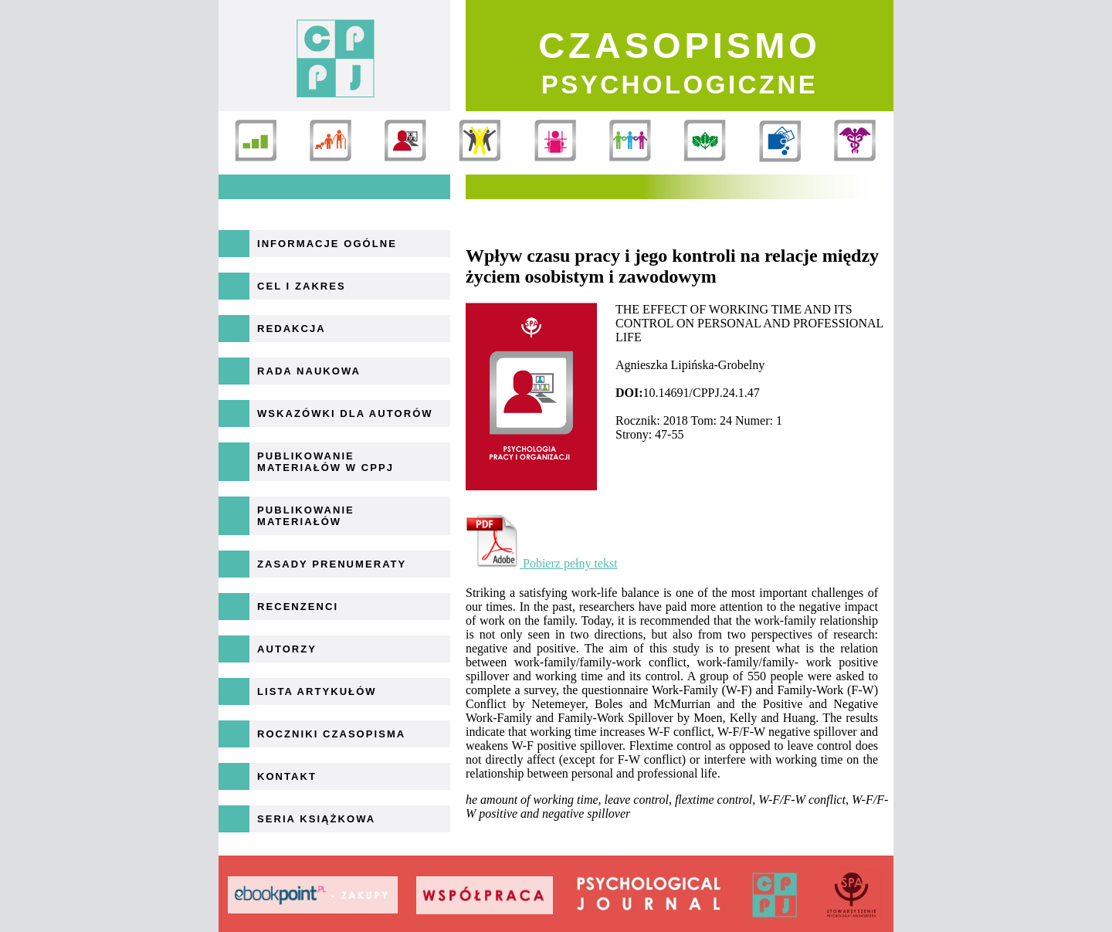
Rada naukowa (309, 371)
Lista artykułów (317, 691)
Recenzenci (297, 606)
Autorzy (287, 649)
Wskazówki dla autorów (345, 413)
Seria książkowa (316, 819)
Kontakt (287, 776)
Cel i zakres (301, 286)
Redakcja (291, 328)
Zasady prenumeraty (331, 564)
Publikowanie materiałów (305, 515)
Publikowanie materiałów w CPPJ (325, 461)
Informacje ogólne (327, 243)
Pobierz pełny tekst (542, 563)
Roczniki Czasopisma (331, 734)
